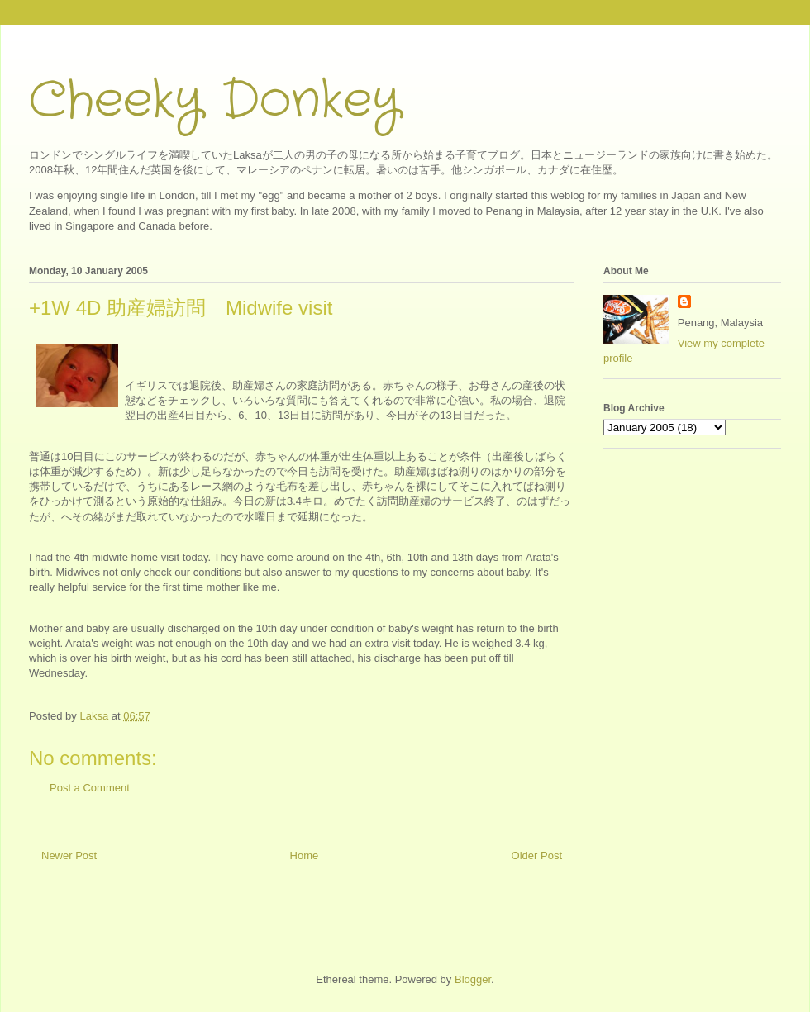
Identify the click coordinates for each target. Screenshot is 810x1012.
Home (304, 855)
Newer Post (69, 855)
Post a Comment (90, 788)
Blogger (473, 979)
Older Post (537, 855)
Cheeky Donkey (214, 100)
